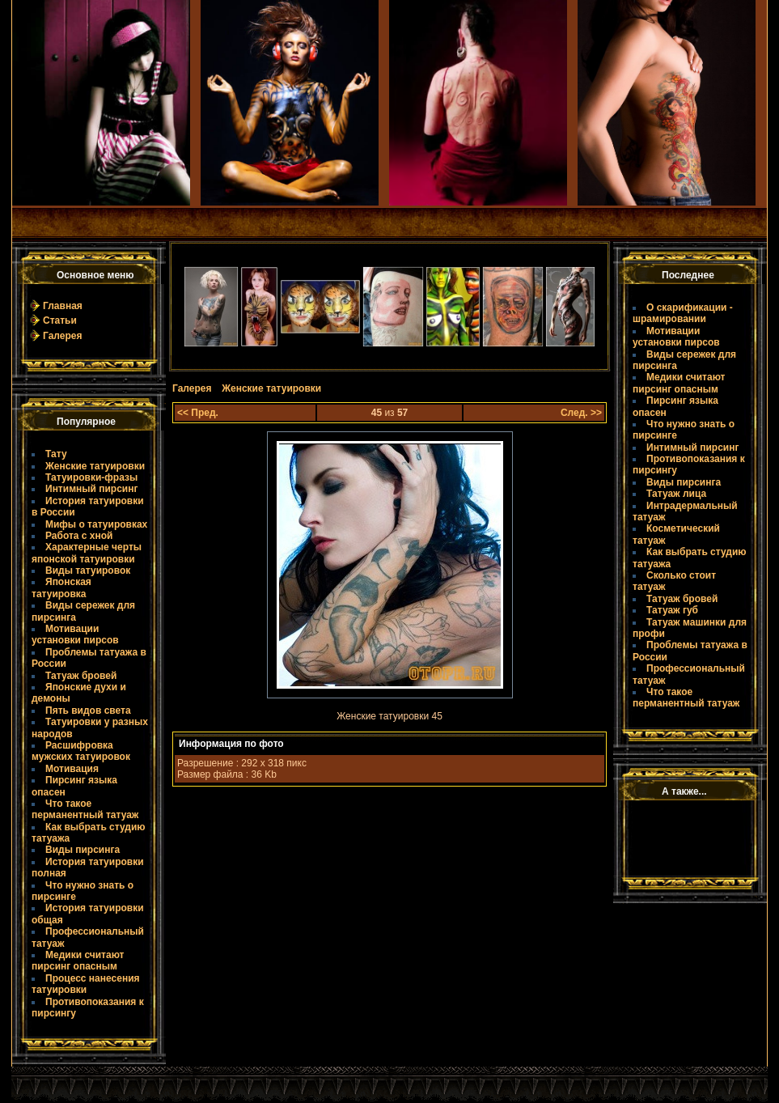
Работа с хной (78, 535)
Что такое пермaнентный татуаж (85, 809)
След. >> (581, 412)
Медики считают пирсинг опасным (78, 960)
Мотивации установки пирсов (75, 634)
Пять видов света (88, 710)
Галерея (62, 336)
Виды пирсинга (82, 849)
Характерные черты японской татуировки (87, 552)
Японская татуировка (61, 587)
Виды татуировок (87, 570)
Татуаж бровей (80, 675)
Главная (63, 306)
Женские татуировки (95, 466)
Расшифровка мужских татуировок (81, 751)
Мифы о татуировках (96, 524)
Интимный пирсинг (91, 488)
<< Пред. (197, 412)
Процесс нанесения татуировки (86, 984)
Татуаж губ (672, 610)
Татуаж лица (676, 493)
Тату (56, 454)
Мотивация (72, 768)
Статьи (60, 320)
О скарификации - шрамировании (683, 313)
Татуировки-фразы (91, 477)
